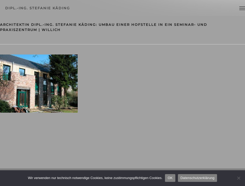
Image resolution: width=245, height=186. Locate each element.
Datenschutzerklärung (197, 178)
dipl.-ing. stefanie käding (37, 8)
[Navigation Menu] (242, 8)
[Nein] (238, 178)
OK (170, 178)
